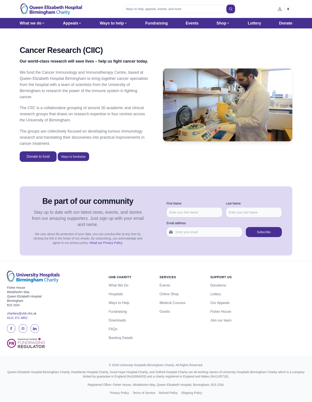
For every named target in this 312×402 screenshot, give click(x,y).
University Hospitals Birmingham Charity (147, 365)
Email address (176, 223)
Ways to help (113, 23)
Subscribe (263, 232)
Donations (218, 285)
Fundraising (156, 23)
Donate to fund (38, 156)
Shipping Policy (191, 393)
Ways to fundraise (73, 156)
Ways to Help (119, 303)
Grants (164, 311)
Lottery (254, 23)
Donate (285, 23)
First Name (173, 203)
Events (192, 23)
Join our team (221, 320)
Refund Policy (168, 393)
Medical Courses (172, 303)
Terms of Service (143, 393)
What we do (32, 23)
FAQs (113, 329)
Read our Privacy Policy (106, 243)
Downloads (117, 320)
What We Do (118, 285)
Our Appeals (220, 303)
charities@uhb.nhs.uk (21, 313)
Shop (223, 23)
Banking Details (121, 338)
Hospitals (116, 294)
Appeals (72, 23)
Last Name (233, 203)
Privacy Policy (119, 393)
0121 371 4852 (17, 318)
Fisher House (220, 311)
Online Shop (169, 294)
